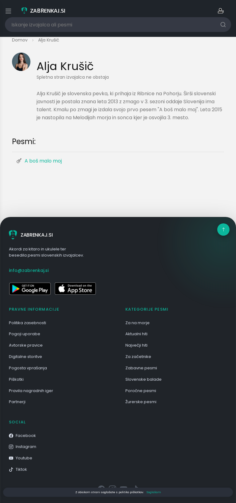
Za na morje (137, 323)
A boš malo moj (43, 160)
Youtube (20, 458)
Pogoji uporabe (24, 334)
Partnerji (17, 402)
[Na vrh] (223, 229)
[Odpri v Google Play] (30, 288)
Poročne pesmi (140, 391)
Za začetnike (138, 357)
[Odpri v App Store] (75, 288)
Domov (20, 40)
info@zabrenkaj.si (29, 270)
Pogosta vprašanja (28, 368)
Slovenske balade (143, 379)
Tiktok (18, 469)
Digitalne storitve (25, 357)
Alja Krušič (48, 40)
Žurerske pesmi (140, 402)
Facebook (22, 435)
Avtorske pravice (26, 345)
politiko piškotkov (131, 492)
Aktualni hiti (136, 334)
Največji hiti (136, 345)
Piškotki (16, 379)
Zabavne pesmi (141, 368)
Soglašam (153, 492)
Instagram (22, 447)
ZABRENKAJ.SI (31, 234)
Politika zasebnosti (27, 323)
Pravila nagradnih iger (31, 391)
